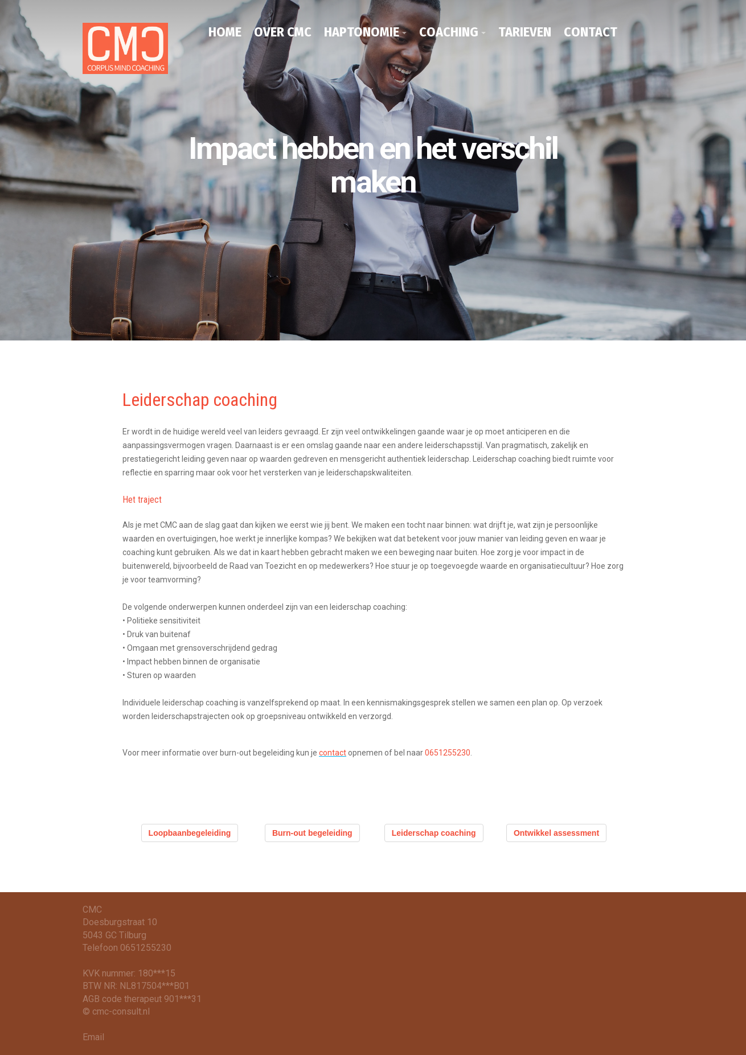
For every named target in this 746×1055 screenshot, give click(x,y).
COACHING (448, 32)
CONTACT (590, 32)
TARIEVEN (524, 32)
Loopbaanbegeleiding (190, 833)
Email (93, 1037)
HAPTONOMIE (361, 32)
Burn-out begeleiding (312, 833)
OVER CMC (282, 32)
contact (332, 752)
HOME (224, 32)
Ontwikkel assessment (556, 833)
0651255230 (447, 752)
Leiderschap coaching (434, 833)
